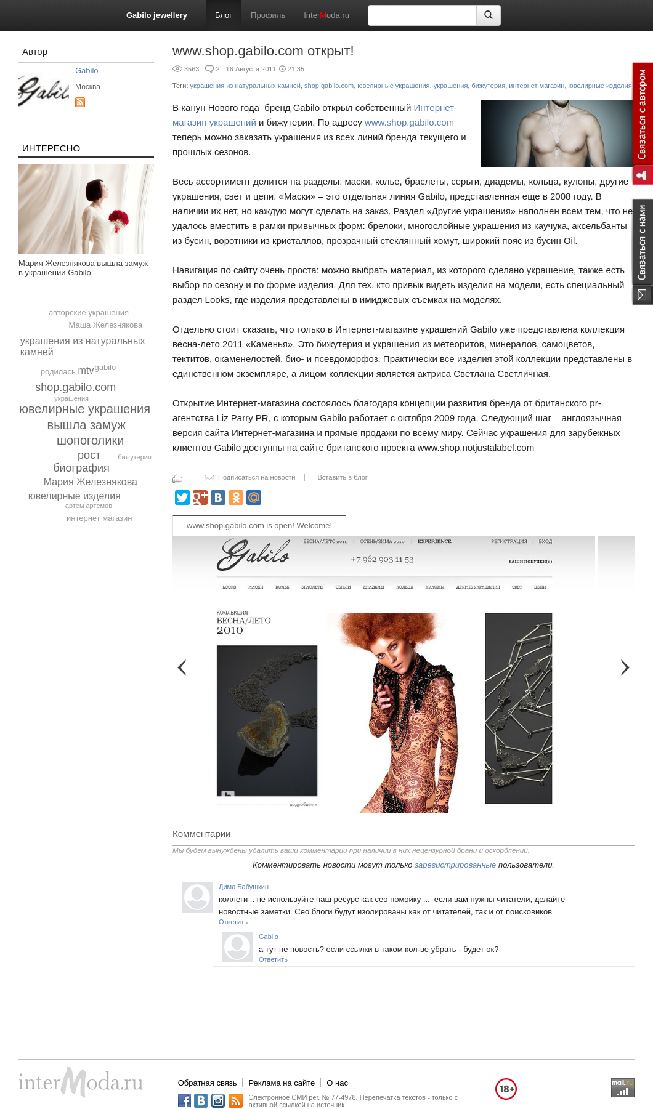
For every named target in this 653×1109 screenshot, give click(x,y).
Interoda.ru (326, 15)
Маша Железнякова (105, 324)
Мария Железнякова (90, 482)
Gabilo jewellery (156, 15)
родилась (58, 371)
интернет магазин (99, 518)
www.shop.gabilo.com (409, 122)
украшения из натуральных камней (245, 85)
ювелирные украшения (84, 409)
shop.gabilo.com (75, 387)
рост (89, 455)
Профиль (268, 15)
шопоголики (90, 440)
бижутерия (135, 457)
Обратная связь (207, 1082)
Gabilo (87, 70)
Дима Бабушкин (244, 886)
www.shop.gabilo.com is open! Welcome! (259, 525)
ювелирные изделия (74, 496)
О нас (337, 1082)
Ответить (233, 922)
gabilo (105, 367)
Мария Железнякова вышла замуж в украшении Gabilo (83, 268)
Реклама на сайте (281, 1082)
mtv (86, 370)
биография (81, 468)
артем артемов (88, 505)
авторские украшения (89, 312)
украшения (71, 398)
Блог (223, 15)
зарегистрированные (455, 864)
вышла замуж (86, 425)
